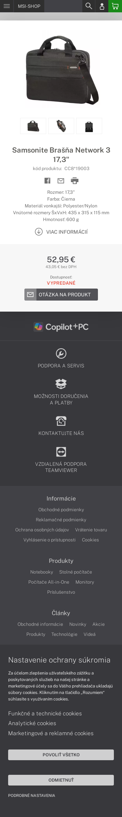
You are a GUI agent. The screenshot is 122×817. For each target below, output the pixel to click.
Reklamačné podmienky (61, 519)
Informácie (61, 498)
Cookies (90, 539)
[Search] (88, 6)
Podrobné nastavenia (31, 795)
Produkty (61, 561)
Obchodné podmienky (61, 509)
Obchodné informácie (40, 624)
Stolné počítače (75, 572)
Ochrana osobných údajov (42, 529)
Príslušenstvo (61, 592)
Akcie (98, 624)
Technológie (64, 634)
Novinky (77, 624)
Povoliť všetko (61, 754)
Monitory (84, 582)
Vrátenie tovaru (91, 529)
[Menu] (6, 6)
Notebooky (41, 572)
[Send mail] (61, 181)
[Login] (101, 6)
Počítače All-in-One (48, 582)
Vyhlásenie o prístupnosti (49, 539)
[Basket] (115, 6)
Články (61, 613)
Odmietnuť (61, 780)
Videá (90, 634)
